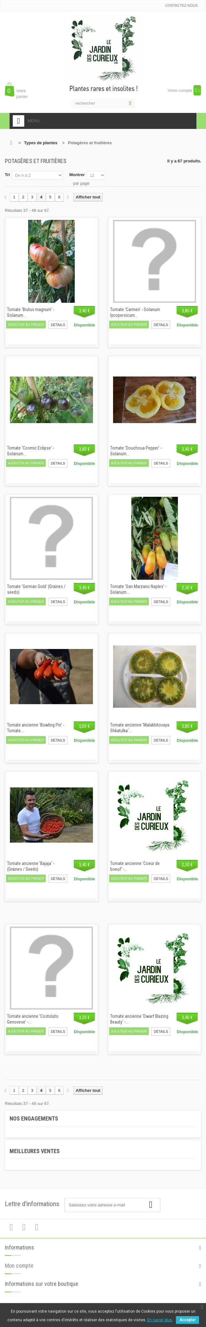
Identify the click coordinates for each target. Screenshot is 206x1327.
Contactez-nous (181, 5)
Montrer (77, 174)
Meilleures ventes (35, 1151)
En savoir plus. (160, 1320)
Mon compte (19, 1270)
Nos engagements (34, 1118)
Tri (7, 174)
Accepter (187, 1320)
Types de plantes (40, 142)
